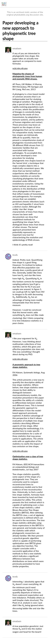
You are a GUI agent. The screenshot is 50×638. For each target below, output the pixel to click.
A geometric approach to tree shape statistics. (26, 365)
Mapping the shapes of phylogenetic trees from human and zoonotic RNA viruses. (27, 76)
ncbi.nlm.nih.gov (20, 68)
